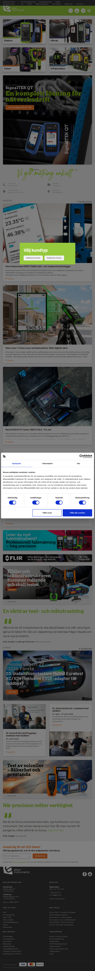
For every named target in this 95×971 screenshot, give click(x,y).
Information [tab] (47, 463)
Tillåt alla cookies (77, 513)
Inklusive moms (33, 258)
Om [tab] (78, 463)
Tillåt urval (47, 513)
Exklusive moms (54, 258)
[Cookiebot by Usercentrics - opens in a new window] (81, 456)
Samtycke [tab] (16, 463)
